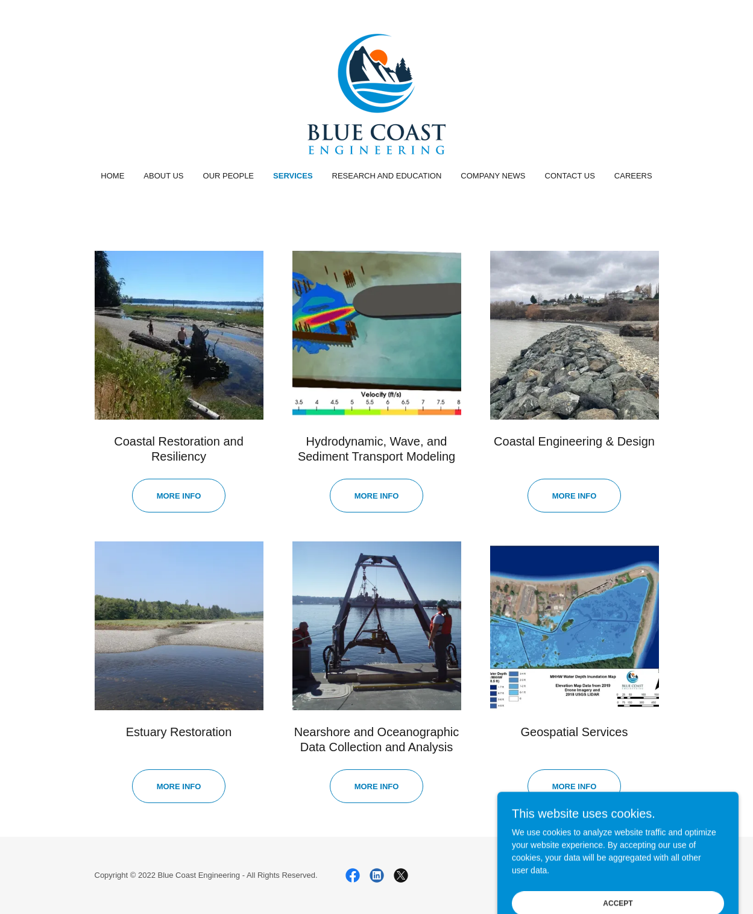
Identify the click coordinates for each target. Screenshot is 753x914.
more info (179, 495)
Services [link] (293, 175)
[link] (376, 93)
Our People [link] (228, 175)
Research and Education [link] (387, 175)
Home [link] (112, 175)
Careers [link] (633, 175)
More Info (376, 786)
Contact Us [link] (570, 175)
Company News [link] (493, 175)
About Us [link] (163, 175)
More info (376, 495)
